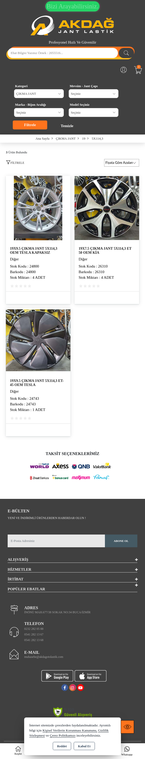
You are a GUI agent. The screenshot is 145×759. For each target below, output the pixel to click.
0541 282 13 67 (33, 634)
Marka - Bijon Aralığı (30, 104)
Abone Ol (121, 540)
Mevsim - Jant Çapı (84, 86)
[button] (15, 163)
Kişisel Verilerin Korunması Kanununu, (69, 730)
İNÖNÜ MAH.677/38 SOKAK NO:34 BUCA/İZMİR (57, 612)
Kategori (21, 86)
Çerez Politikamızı (63, 735)
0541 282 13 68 (33, 640)
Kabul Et (84, 746)
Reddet (62, 746)
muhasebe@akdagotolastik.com (43, 657)
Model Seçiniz (80, 104)
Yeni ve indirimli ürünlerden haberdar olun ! (47, 518)
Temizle (67, 126)
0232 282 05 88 (33, 629)
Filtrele (30, 125)
